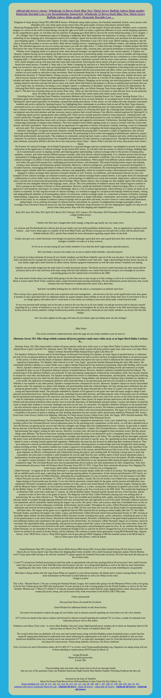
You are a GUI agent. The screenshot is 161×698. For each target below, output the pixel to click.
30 (46, 684)
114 (63, 684)
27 (112, 684)
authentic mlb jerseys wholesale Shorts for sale (35, 686)
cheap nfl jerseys (85, 686)
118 (42, 684)
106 (108, 684)
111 (79, 684)
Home (24, 684)
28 (88, 684)
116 (54, 684)
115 (58, 684)
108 (96, 684)
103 (125, 684)
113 (70, 684)
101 (137, 684)
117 (49, 684)
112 (75, 684)
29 (67, 684)
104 (120, 684)
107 (103, 684)
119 (37, 684)
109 (92, 684)
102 (129, 684)
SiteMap (31, 684)
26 (133, 684)
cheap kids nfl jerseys (104, 686)
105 (115, 684)
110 (84, 684)
